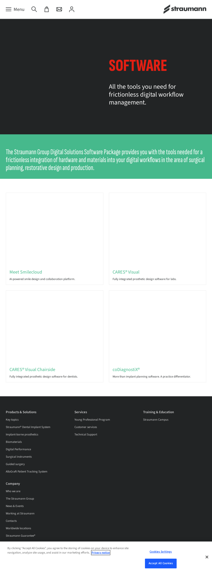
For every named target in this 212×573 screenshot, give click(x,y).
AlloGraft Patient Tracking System (26, 471)
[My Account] (71, 9)
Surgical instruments (19, 457)
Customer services (85, 427)
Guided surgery (15, 464)
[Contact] (59, 9)
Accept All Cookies (161, 563)
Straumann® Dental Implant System (28, 427)
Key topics (12, 420)
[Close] (207, 557)
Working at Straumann (20, 513)
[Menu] (15, 9)
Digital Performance (18, 449)
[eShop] (46, 9)
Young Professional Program (92, 420)
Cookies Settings (161, 552)
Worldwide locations (18, 528)
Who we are (13, 491)
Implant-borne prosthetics (22, 434)
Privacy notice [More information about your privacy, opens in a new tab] (101, 553)
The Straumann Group (20, 499)
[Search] (34, 9)
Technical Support (85, 434)
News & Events (15, 506)
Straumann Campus (155, 420)
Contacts (11, 521)
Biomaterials (14, 442)
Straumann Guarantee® (20, 536)
